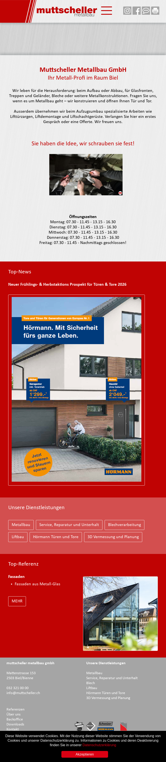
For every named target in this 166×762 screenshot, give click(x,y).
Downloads (15, 724)
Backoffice (14, 719)
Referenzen (15, 709)
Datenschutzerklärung (99, 745)
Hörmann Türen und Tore (55, 537)
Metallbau (21, 525)
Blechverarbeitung (124, 525)
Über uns (13, 714)
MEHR (17, 601)
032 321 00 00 (17, 688)
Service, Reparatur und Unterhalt (69, 525)
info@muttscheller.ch (23, 693)
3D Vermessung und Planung (113, 537)
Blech (90, 683)
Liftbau (18, 537)
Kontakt (12, 729)
